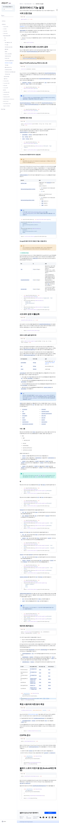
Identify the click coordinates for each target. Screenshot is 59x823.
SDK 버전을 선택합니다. (8, 6)
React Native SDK (6, 35)
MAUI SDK (5, 85)
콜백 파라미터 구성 (8, 67)
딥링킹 (6, 51)
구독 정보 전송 (7, 74)
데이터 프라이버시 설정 (33, 714)
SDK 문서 (4, 24)
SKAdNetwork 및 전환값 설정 (10, 71)
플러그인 (5, 78)
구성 (5, 37)
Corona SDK (5, 87)
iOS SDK (4, 28)
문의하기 (50, 812)
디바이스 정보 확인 (8, 53)
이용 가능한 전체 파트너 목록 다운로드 (50, 362)
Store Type (3, 109)
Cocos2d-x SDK (6, 83)
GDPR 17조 (23, 26)
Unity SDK (5, 31)
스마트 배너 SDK (6, 92)
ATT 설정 (6, 44)
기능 (5, 40)
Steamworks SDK (6, 96)
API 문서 (3, 21)
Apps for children (6, 105)
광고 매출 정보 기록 (8, 42)
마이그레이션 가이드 (7, 103)
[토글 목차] (57, 10)
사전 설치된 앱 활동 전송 (9, 60)
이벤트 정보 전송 (8, 56)
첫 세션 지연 (7, 58)
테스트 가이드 (5, 101)
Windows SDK (6, 94)
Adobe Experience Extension (8, 99)
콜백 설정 (6, 49)
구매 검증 (6, 65)
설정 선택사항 (6, 76)
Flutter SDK (5, 33)
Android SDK (5, 26)
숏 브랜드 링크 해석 (8, 69)
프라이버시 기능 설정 (8, 62)
